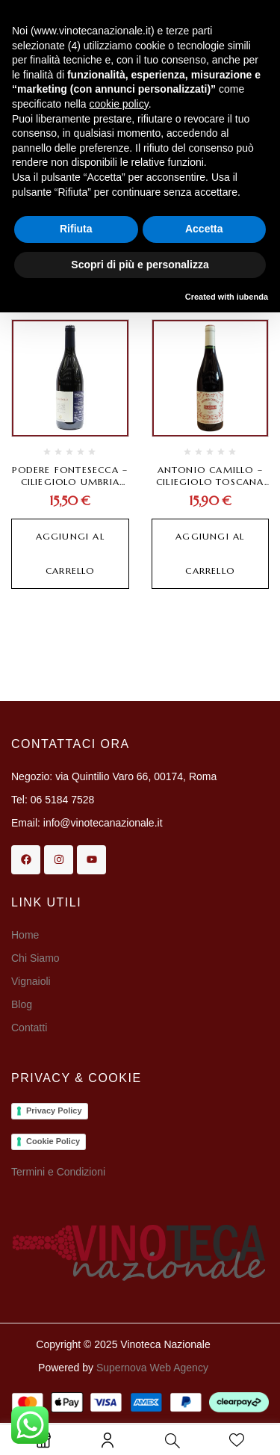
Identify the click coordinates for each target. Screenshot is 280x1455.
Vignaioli (31, 981)
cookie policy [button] (119, 104)
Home (25, 935)
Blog (21, 1004)
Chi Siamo (36, 958)
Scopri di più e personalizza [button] (139, 265)
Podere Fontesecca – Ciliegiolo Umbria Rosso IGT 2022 (70, 481)
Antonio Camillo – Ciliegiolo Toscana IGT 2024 (210, 481)
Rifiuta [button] (76, 229)
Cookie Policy (53, 1141)
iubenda (252, 296)
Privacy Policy (54, 1110)
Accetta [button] (204, 229)
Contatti (29, 1028)
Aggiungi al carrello (70, 553)
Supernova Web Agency (152, 1368)
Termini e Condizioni (58, 1172)
